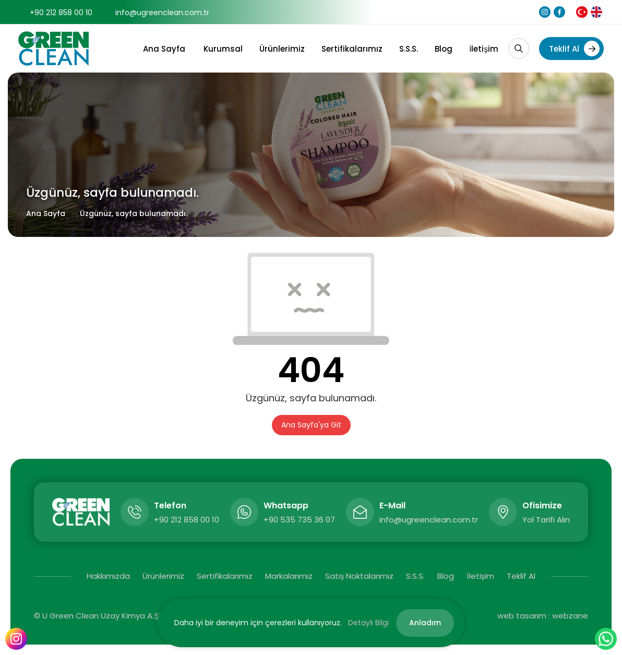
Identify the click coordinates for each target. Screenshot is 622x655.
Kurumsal (223, 48)
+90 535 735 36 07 (299, 519)
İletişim (483, 48)
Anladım (425, 622)
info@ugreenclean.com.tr (162, 12)
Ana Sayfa (164, 48)
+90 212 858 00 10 (61, 12)
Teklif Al (574, 48)
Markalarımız (289, 575)
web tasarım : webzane (542, 615)
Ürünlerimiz (282, 48)
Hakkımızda (108, 575)
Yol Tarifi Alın (546, 519)
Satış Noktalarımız (359, 575)
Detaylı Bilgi (368, 622)
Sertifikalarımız (351, 48)
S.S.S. (408, 48)
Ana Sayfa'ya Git (311, 425)
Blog (443, 48)
